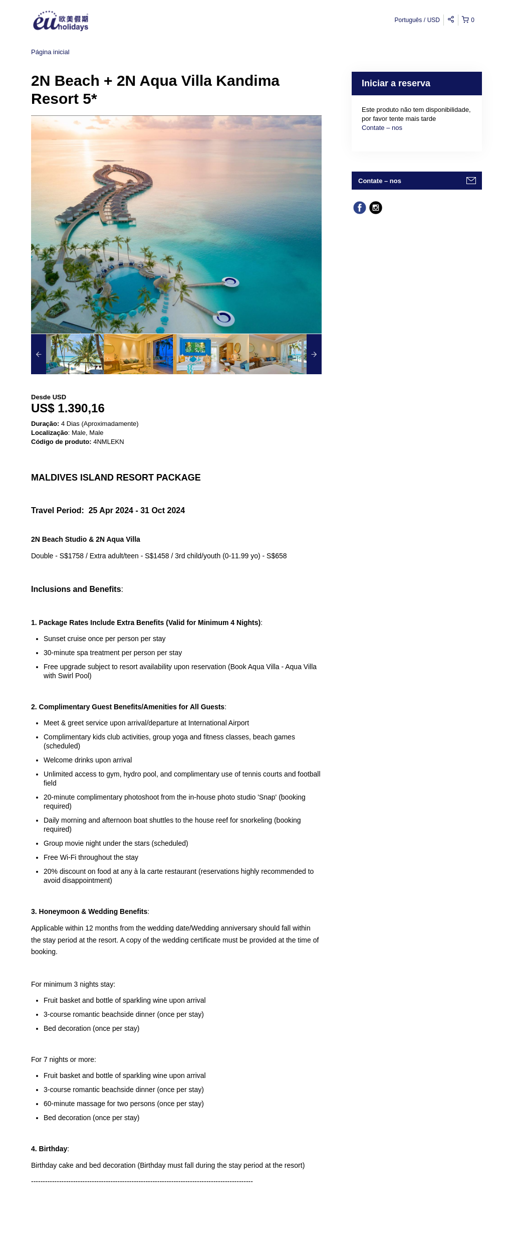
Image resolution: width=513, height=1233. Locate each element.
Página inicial (50, 52)
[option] (67, 354)
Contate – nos (382, 127)
